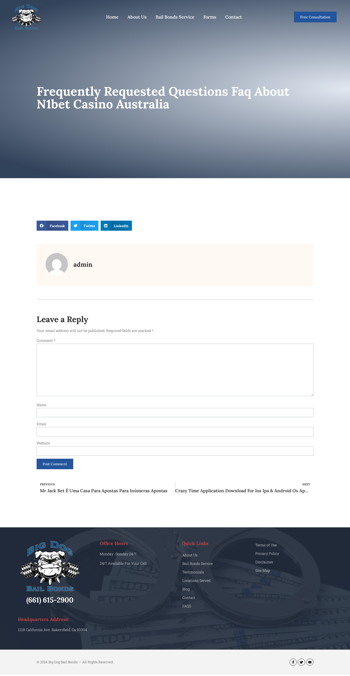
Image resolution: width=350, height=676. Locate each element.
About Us (137, 17)
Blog (186, 590)
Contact (233, 17)
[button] (52, 226)
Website (43, 444)
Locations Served (196, 581)
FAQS (186, 607)
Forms (209, 17)
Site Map (262, 571)
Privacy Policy (267, 554)
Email (41, 424)
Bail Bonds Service (175, 17)
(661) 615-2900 (49, 601)
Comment (46, 340)
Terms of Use (266, 546)
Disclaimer (264, 563)
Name (41, 405)
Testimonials (193, 573)
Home (112, 17)
